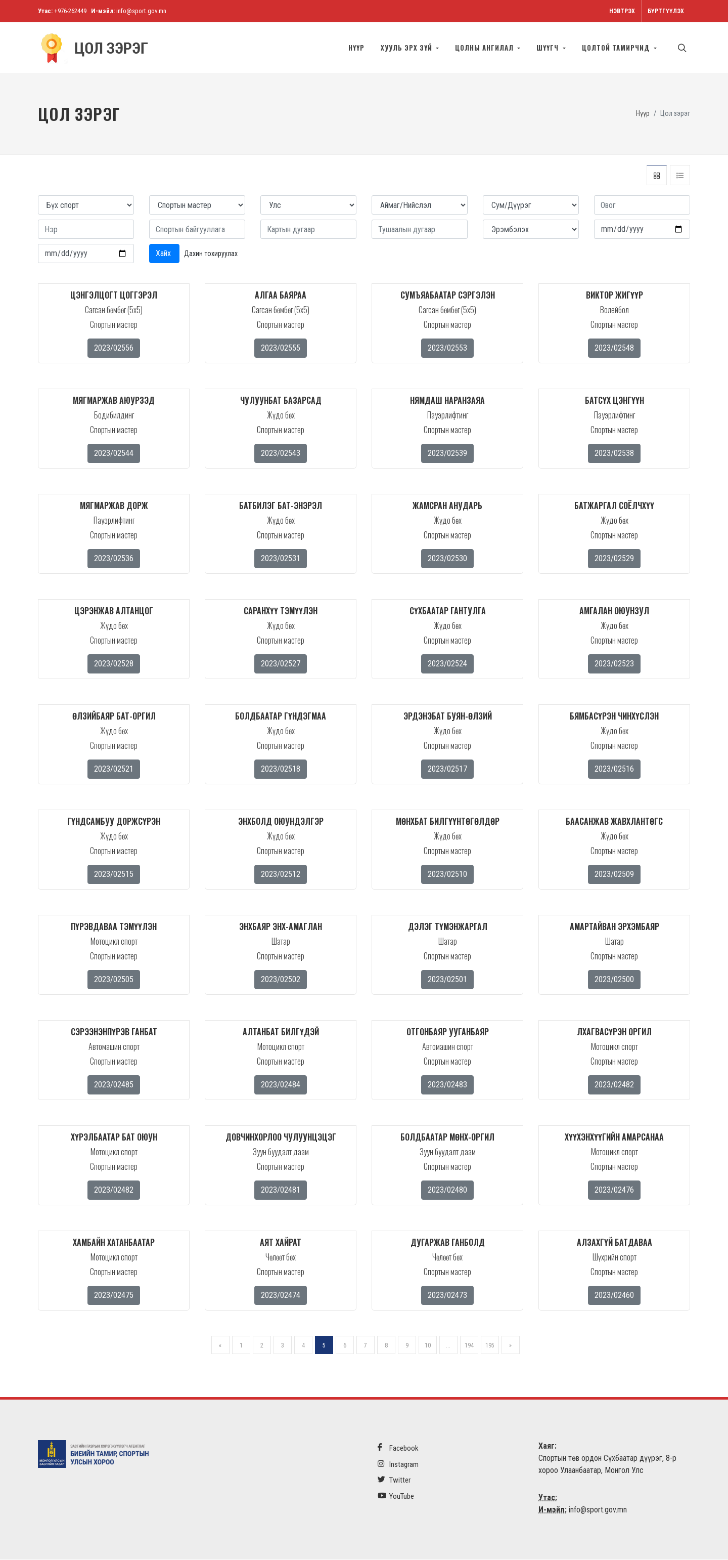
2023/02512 (280, 874)
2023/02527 (280, 664)
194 (469, 1346)
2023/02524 (447, 664)
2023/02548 (614, 348)
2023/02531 (280, 559)
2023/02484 (280, 1085)
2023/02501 (447, 980)
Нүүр (356, 48)
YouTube (396, 1496)
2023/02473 (447, 1295)
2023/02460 (614, 1295)
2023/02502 (280, 980)
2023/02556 (113, 348)
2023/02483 (447, 1085)
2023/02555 (280, 348)
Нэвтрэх (622, 11)
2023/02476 (614, 1190)
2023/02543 (280, 453)
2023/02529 (614, 559)
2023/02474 (280, 1295)
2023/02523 (614, 664)
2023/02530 (447, 559)
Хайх (164, 254)
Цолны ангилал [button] (485, 48)
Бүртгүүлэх (666, 11)
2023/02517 (447, 769)
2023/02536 (113, 559)
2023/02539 (447, 453)
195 (489, 1346)
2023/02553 (447, 348)
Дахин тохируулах (211, 254)
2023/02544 (113, 453)
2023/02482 (614, 1085)
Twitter (394, 1480)
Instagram (398, 1464)
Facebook (398, 1448)
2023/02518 (280, 769)
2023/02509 (614, 874)
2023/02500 (614, 980)
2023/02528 (113, 664)
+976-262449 (70, 11)
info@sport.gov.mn (141, 11)
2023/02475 (113, 1295)
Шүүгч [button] (548, 48)
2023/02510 (447, 874)
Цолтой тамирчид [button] (617, 48)
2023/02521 (113, 769)
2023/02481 (280, 1190)
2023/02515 (113, 874)
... (448, 1346)
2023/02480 (447, 1190)
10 (428, 1346)
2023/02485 (113, 1085)
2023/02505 (113, 980)
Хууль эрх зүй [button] (407, 48)
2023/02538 (614, 453)
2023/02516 (614, 769)
